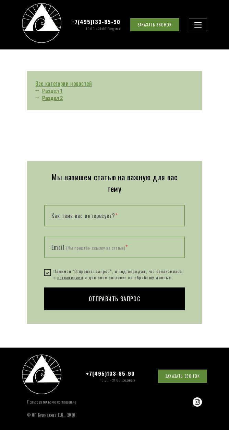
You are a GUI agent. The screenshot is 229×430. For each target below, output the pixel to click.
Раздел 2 (52, 98)
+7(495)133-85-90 (96, 22)
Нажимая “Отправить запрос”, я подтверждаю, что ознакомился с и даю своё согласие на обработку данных (117, 274)
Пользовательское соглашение (51, 402)
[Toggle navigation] (198, 25)
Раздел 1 (52, 91)
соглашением (70, 277)
